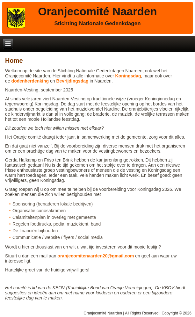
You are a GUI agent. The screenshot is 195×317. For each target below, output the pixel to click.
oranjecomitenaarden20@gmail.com (95, 255)
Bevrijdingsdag (72, 80)
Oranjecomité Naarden (97, 11)
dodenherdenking (30, 80)
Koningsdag (128, 75)
